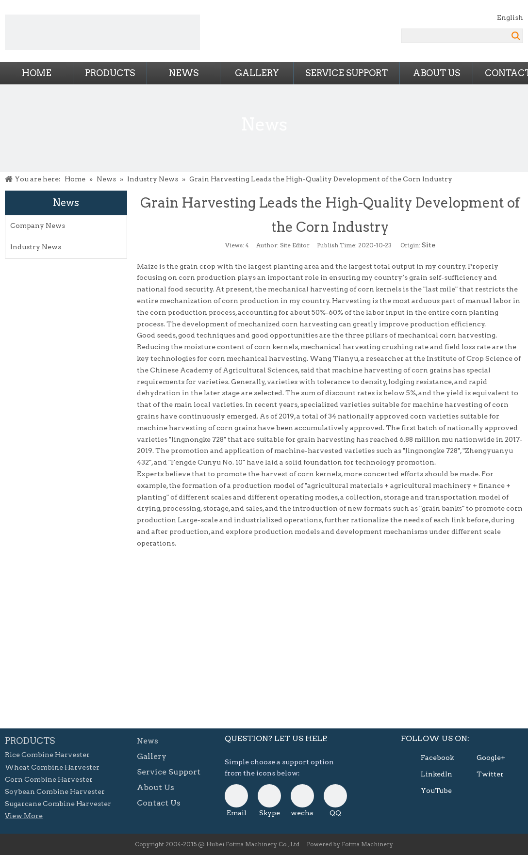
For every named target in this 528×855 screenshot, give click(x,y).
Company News (37, 225)
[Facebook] (428, 758)
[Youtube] (428, 791)
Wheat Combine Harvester (52, 767)
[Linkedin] (428, 774)
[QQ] (335, 795)
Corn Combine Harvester (49, 779)
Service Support (346, 73)
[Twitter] (484, 774)
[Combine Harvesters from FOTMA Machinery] (102, 32)
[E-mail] (236, 795)
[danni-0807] (302, 795)
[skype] (269, 795)
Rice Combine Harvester (47, 754)
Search (516, 36)
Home (36, 73)
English (510, 17)
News (183, 73)
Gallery (257, 73)
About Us (436, 73)
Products (110, 73)
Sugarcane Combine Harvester (58, 803)
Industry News (35, 247)
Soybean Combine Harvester (55, 791)
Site (428, 245)
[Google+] (484, 758)
